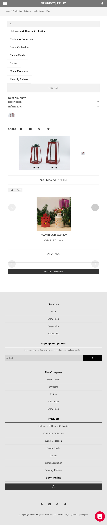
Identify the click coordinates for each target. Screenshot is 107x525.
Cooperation (53, 326)
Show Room (54, 319)
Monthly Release (53, 470)
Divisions (53, 387)
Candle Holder (53, 448)
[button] (95, 209)
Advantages (53, 401)
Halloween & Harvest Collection (53, 426)
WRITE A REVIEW (53, 272)
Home (8, 11)
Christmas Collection (33, 11)
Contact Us (53, 333)
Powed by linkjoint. (80, 514)
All (11, 24)
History (53, 394)
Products (16, 11)
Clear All (53, 87)
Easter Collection (53, 441)
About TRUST (53, 379)
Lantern (53, 455)
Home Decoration (53, 463)
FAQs (53, 311)
